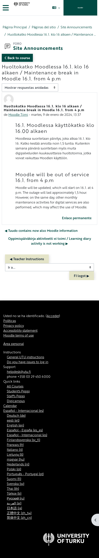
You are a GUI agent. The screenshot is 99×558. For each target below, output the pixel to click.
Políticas (9, 320)
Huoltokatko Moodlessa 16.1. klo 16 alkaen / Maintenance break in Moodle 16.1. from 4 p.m (51, 34)
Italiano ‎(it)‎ (15, 449)
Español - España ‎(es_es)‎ (25, 430)
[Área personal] (21, 8)
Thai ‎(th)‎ (13, 488)
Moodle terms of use (18, 335)
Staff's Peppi (16, 395)
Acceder (80, 8)
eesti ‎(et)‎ (13, 420)
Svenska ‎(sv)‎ (15, 483)
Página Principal (15, 27)
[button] (56, 8)
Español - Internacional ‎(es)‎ (23, 410)
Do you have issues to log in (27, 361)
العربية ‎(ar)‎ (14, 503)
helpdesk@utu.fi (19, 371)
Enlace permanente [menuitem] (77, 217)
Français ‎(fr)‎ (15, 444)
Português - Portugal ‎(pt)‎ (25, 473)
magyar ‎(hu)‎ (15, 459)
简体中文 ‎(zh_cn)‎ (19, 517)
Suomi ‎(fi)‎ (14, 478)
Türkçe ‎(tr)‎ (14, 493)
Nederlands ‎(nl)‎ (18, 464)
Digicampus (16, 400)
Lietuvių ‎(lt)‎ (15, 454)
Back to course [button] (17, 57)
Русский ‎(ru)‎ (15, 498)
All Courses (15, 386)
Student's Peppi (18, 391)
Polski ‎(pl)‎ (14, 469)
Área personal (13, 343)
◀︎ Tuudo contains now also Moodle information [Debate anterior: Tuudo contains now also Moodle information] (41, 230)
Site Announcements (76, 27)
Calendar (10, 405)
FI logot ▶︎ (81, 275)
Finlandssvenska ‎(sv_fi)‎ (23, 439)
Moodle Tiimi (18, 114)
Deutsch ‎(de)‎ (16, 415)
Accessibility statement (20, 330)
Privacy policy (13, 325)
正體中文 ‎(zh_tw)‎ (19, 512)
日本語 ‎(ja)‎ (14, 508)
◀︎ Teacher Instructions (27, 258)
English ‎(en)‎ (15, 425)
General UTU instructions (25, 357)
